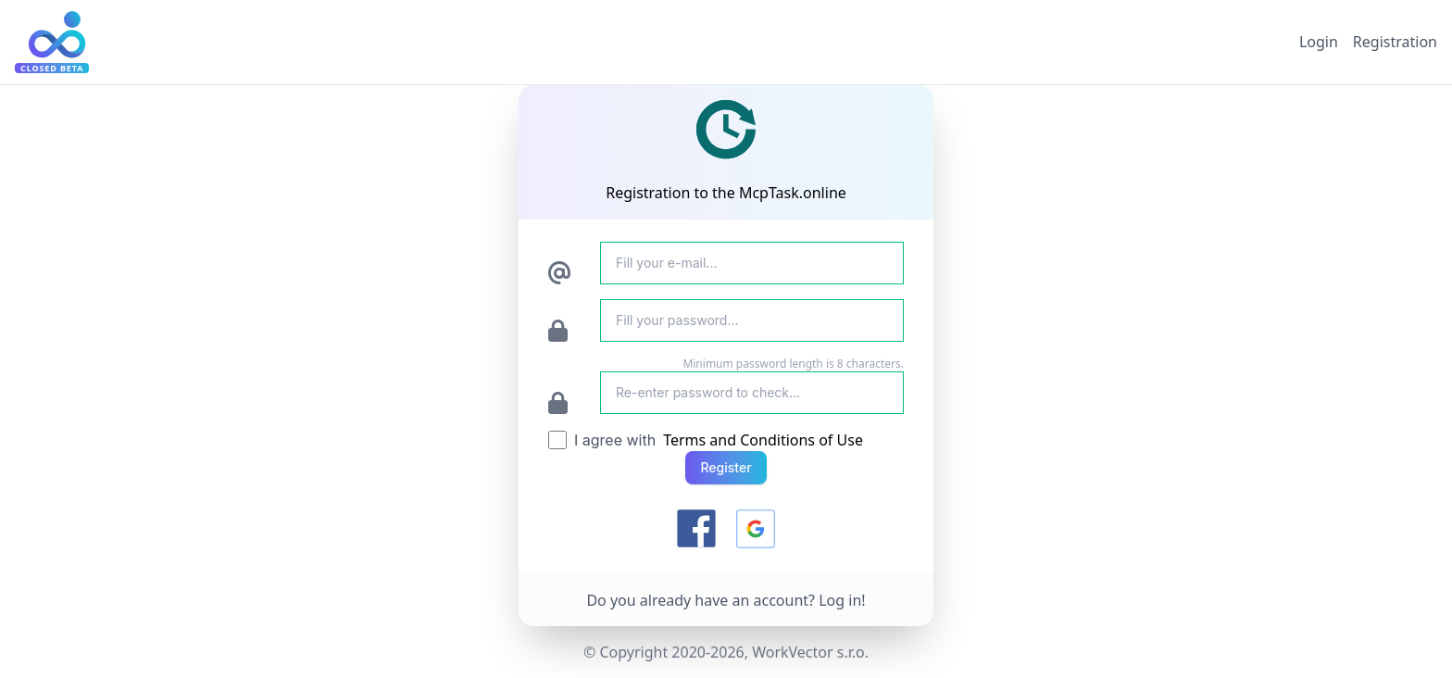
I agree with (615, 440)
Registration (1395, 41)
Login (1318, 41)
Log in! (842, 600)
